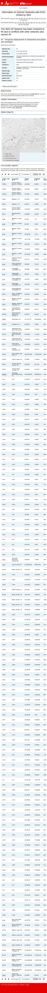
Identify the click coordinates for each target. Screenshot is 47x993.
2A (15, 22)
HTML (13, 107)
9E (30, 18)
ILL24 (3, 920)
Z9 (19, 24)
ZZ (25, 20)
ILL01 (3, 229)
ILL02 (3, 224)
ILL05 (3, 244)
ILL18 (3, 289)
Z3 (44, 22)
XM (31, 22)
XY (44, 18)
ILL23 (3, 925)
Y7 (20, 20)
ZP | (24, 24)
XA (26, 22)
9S (32, 18)
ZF (22, 24)
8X (27, 18)
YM (39, 22)
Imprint (27, 984)
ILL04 (3, 234)
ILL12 (3, 274)
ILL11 (3, 269)
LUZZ (3, 564)
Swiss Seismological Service (11, 984)
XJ (42, 18)
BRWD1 (4, 374)
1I (14, 18)
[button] (2, 3)
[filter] (4, 180)
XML (20, 107)
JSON (17, 107)
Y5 (42, 22)
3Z (18, 22)
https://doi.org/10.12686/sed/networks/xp (25, 106)
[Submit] (36, 174)
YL (37, 22)
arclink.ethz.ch (34, 94)
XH (28, 22)
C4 (35, 18)
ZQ (27, 24)
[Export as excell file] (40, 174)
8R (24, 18)
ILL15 (3, 304)
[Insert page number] (20, 174)
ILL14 (3, 284)
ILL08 (3, 239)
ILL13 (3, 264)
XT (34, 22)
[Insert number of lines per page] (31, 174)
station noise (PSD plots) (9, 86)
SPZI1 (4, 559)
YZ (23, 20)
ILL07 (3, 254)
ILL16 (3, 299)
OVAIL (4, 975)
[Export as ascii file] (43, 174)
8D (22, 18)
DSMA (4, 319)
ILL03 (3, 219)
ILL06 (3, 249)
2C (21, 22)
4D (17, 18)
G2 (37, 18)
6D (23, 22)
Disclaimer (22, 984)
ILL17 (3, 279)
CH (12, 18)
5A (19, 18)
